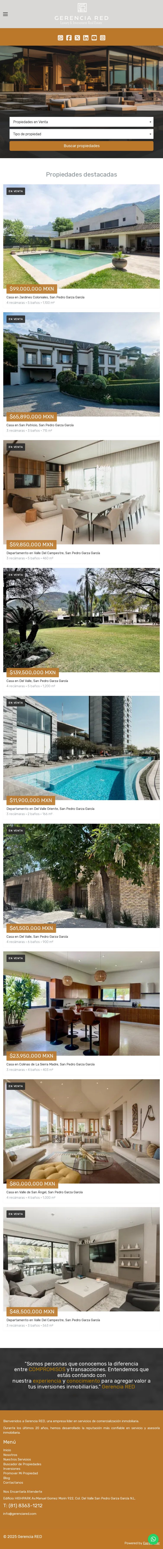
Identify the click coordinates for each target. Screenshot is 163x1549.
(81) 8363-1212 (25, 1506)
